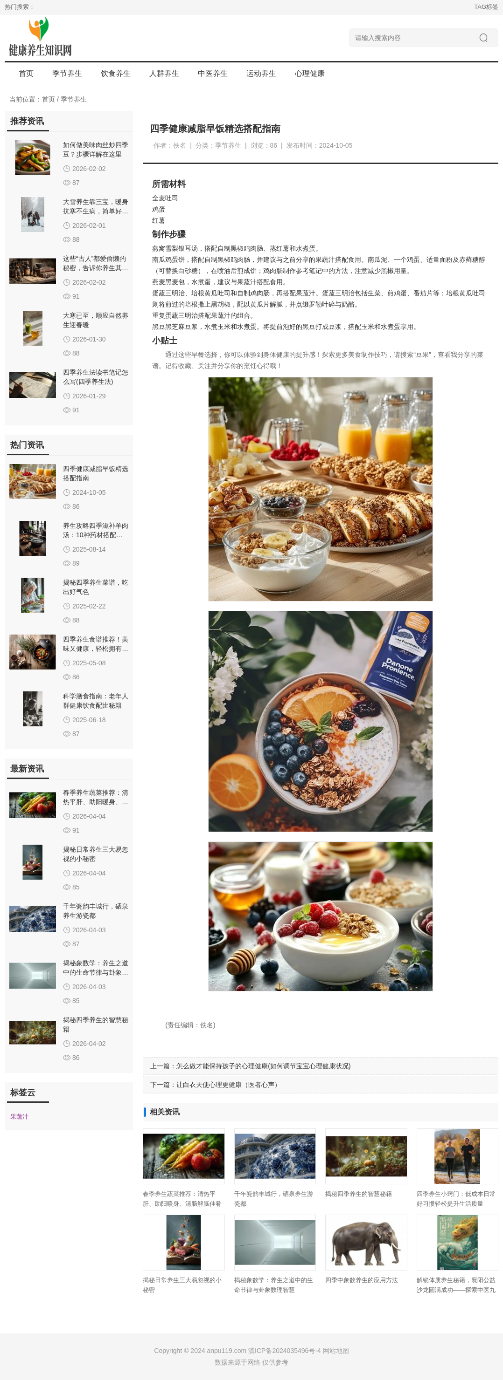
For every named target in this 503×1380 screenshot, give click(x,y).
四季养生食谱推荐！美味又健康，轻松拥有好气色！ (95, 648)
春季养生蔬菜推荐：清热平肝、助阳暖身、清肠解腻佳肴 (95, 802)
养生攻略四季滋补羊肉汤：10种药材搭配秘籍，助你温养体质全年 (95, 535)
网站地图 (336, 1350)
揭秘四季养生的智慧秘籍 (358, 1193)
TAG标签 (486, 6)
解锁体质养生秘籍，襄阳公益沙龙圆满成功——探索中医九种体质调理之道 (456, 1290)
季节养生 (74, 99)
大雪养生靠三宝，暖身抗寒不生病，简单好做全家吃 (95, 211)
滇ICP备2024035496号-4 (284, 1350)
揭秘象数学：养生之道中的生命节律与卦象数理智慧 (95, 972)
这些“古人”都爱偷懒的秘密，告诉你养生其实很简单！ (95, 268)
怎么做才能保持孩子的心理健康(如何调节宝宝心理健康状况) (263, 1066)
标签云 (22, 1092)
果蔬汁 (325, 259)
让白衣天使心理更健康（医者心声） (228, 1084)
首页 (26, 73)
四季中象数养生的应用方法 (361, 1280)
